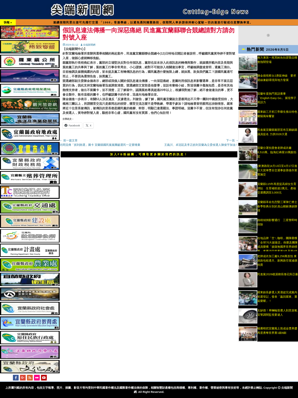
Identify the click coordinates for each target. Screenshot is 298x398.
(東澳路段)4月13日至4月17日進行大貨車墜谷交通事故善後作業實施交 (277, 170)
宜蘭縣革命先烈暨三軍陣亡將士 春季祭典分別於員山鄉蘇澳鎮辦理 (277, 206)
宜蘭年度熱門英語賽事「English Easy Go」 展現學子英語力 (276, 98)
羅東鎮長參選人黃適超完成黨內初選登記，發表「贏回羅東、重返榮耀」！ (277, 296)
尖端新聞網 (89, 44)
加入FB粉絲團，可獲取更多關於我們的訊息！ (149, 154)
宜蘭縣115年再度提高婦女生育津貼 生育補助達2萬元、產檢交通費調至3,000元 (276, 188)
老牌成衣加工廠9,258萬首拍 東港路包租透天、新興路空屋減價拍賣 (277, 260)
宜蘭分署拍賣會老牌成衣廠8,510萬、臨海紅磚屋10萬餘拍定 (276, 152)
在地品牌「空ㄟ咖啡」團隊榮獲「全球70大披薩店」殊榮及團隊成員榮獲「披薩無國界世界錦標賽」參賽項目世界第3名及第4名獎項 (277, 246)
